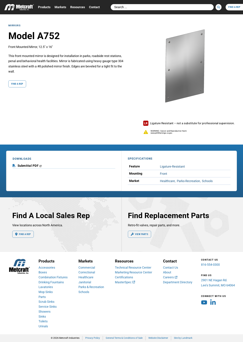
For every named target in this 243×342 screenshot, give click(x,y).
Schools (83, 292)
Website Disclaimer (158, 338)
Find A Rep (234, 7)
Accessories (47, 267)
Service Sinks (48, 306)
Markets (60, 7)
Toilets (43, 321)
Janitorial (84, 282)
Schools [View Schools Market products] (207, 181)
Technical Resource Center (133, 267)
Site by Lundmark (183, 338)
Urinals (43, 326)
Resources (77, 7)
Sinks (42, 316)
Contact (94, 7)
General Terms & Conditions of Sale (124, 338)
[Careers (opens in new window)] (170, 277)
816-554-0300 (210, 264)
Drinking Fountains (51, 282)
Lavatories (46, 287)
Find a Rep (17, 83)
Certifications (124, 277)
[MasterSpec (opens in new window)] (125, 282)
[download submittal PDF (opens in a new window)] (29, 165)
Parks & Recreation (91, 287)
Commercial (86, 267)
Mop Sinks (46, 292)
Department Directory (177, 282)
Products (44, 7)
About (167, 272)
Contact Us (170, 267)
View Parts (139, 234)
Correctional (86, 272)
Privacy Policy (92, 338)
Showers (44, 311)
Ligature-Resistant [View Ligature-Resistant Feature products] (172, 166)
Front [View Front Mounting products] (163, 173)
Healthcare (85, 277)
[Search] (219, 7)
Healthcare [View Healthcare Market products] (167, 181)
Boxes (43, 272)
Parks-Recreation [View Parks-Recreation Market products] (188, 181)
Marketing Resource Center (133, 272)
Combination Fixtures (53, 277)
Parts (42, 297)
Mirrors (14, 25)
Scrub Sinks (46, 301)
